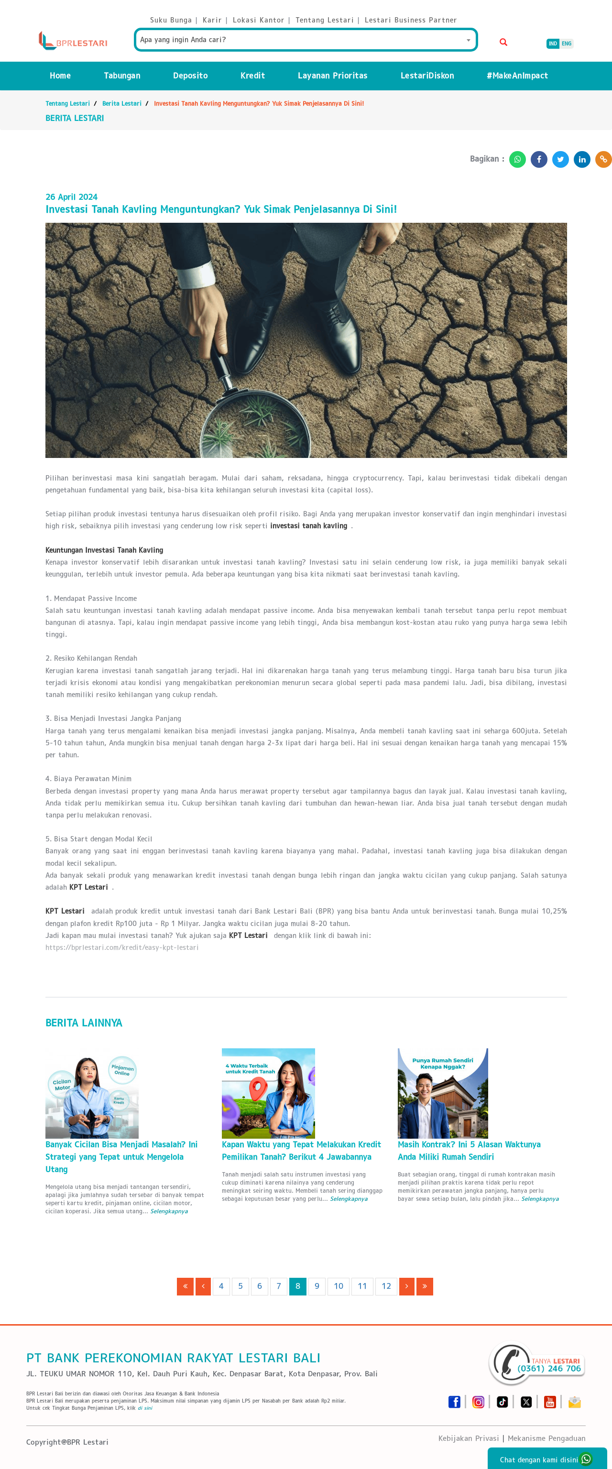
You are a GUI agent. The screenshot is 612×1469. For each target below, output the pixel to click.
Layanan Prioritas (333, 76)
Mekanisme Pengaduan (547, 1438)
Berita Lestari (122, 103)
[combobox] (306, 40)
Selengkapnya (169, 1211)
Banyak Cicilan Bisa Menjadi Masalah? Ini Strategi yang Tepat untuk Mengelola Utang (121, 1157)
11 (362, 1286)
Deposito (190, 76)
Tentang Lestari (67, 103)
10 (338, 1286)
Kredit (252, 76)
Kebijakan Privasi (468, 1438)
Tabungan (122, 76)
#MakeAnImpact (517, 76)
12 (386, 1286)
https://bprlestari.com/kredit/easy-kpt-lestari (122, 947)
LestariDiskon (427, 76)
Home (60, 76)
